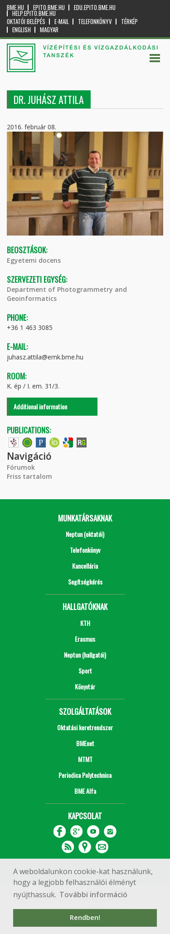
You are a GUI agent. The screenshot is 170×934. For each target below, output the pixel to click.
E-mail (61, 22)
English (21, 30)
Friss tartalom (29, 476)
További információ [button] (93, 895)
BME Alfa (85, 791)
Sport (85, 670)
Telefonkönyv (95, 22)
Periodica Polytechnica (85, 775)
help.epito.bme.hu (34, 13)
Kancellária (85, 565)
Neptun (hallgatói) (85, 654)
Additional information (40, 406)
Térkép (129, 22)
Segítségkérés (85, 581)
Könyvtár (85, 686)
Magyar (49, 30)
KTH (85, 623)
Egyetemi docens (34, 260)
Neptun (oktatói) (85, 534)
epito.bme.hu (49, 7)
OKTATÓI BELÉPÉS (26, 22)
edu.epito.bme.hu (95, 7)
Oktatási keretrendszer (85, 727)
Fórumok (21, 467)
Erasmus (85, 639)
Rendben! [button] (85, 917)
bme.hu (15, 7)
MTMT (85, 759)
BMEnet (85, 743)
